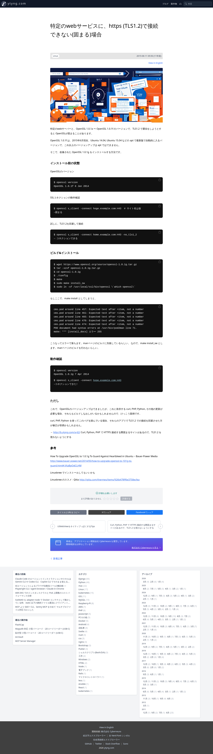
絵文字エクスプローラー (94, 735)
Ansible (82, 684)
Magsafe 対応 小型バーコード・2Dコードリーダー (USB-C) (42, 628)
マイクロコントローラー (90, 677)
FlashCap (19, 624)
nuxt (81, 634)
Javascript (83, 613)
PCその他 (83, 617)
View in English (155, 63)
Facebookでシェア (144, 512)
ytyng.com (17, 3)
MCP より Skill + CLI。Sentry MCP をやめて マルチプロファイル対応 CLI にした (43, 608)
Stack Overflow (112, 743)
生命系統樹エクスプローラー (106, 739)
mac (81, 585)
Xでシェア (106, 512)
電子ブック (84, 670)
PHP (80, 610)
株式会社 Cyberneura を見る (145, 547)
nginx (81, 641)
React (81, 687)
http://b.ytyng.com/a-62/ (66, 432)
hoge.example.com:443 (107, 380)
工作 (81, 656)
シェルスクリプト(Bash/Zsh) (92, 652)
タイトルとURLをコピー (68, 512)
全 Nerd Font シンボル (119, 735)
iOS (80, 596)
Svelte (81, 631)
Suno (125, 743)
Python (82, 582)
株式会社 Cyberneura (111, 731)
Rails (81, 673)
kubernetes (84, 592)
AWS (81, 606)
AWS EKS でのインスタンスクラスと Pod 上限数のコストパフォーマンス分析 (42, 594)
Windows (83, 659)
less (80, 680)
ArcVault (19, 637)
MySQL (82, 599)
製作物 (174, 3)
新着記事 (56, 558)
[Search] (186, 3)
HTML (81, 663)
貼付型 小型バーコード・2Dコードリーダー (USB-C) (39, 632)
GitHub (88, 743)
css (80, 638)
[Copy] (160, 180)
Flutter (82, 648)
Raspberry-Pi (85, 603)
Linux (81, 589)
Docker (82, 620)
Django (82, 578)
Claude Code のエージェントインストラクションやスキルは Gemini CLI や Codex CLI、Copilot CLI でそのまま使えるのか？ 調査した (43, 580)
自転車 (82, 627)
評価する (126, 498)
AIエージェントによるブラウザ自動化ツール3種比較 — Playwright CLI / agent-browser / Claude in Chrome (40, 587)
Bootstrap (83, 645)
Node (81, 666)
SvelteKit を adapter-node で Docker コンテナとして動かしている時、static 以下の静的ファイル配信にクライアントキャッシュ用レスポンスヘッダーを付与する (43, 601)
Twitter (98, 743)
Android (82, 624)
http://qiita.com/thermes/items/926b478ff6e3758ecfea (109, 479)
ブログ (165, 3)
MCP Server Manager (25, 641)
